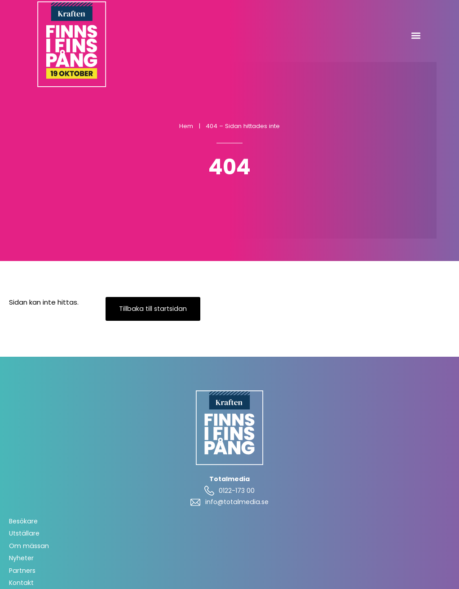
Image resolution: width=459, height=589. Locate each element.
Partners (22, 570)
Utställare (24, 533)
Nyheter (21, 558)
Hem (186, 126)
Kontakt (21, 582)
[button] (415, 35)
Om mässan (29, 545)
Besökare (23, 521)
